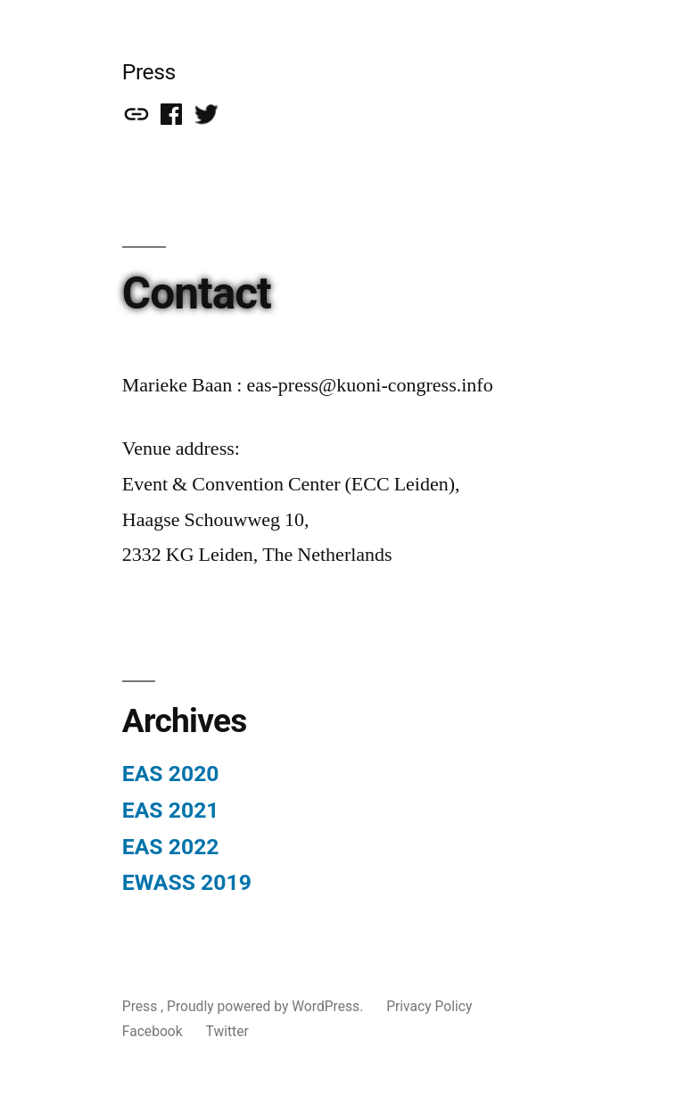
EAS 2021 (170, 810)
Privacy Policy (429, 1006)
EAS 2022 (170, 847)
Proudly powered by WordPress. (267, 1006)
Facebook (152, 1031)
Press (149, 72)
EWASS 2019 (187, 882)
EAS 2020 (170, 773)
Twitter (227, 1031)
